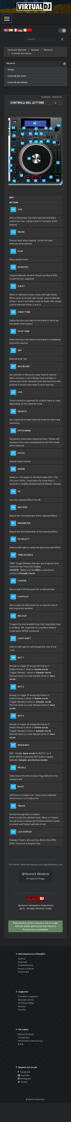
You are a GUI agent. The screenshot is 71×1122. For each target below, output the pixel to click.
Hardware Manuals (17, 50)
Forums (22, 1009)
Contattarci (23, 1037)
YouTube (23, 1075)
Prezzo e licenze (26, 968)
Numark (35, 50)
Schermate (23, 972)
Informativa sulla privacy (30, 1040)
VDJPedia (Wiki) (26, 1003)
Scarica (21, 958)
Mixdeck (48, 50)
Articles (22, 1006)
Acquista (22, 962)
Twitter (22, 1082)
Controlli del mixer (16, 76)
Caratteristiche (25, 965)
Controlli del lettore (21, 53)
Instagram (24, 1078)
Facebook (24, 1072)
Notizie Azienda (26, 1034)
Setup (10, 69)
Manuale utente (26, 999)
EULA (20, 1044)
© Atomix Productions (35, 1099)
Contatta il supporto (28, 996)
